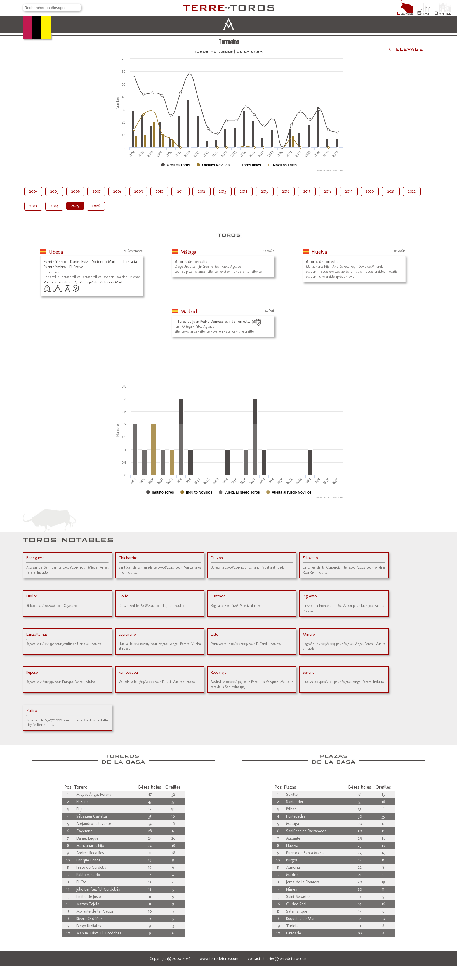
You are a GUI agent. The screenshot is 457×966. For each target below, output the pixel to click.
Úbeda (56, 252)
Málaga (188, 252)
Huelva (319, 252)
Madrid (188, 311)
